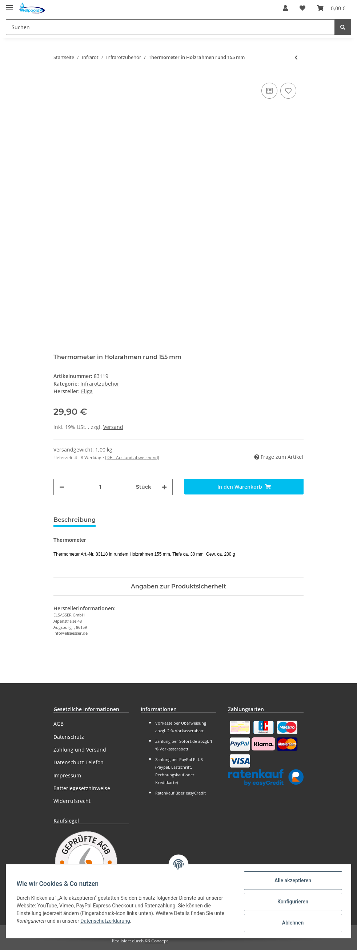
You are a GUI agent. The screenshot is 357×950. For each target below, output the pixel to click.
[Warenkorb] (331, 8)
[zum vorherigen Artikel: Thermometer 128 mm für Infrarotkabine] (296, 57)
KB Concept (156, 941)
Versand (113, 426)
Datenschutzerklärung (106, 921)
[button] (285, 8)
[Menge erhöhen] (164, 487)
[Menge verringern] (62, 487)
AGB (58, 723)
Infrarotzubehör (99, 383)
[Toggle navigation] (9, 4)
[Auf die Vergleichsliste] (269, 91)
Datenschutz (68, 736)
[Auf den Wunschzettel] (288, 91)
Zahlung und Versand (79, 749)
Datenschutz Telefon (78, 762)
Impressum (67, 775)
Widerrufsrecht (72, 800)
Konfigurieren (291, 901)
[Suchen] (170, 27)
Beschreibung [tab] (74, 519)
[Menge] (100, 487)
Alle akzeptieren (291, 880)
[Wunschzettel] (302, 8)
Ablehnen (291, 923)
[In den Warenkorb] (244, 486)
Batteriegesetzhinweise (81, 788)
